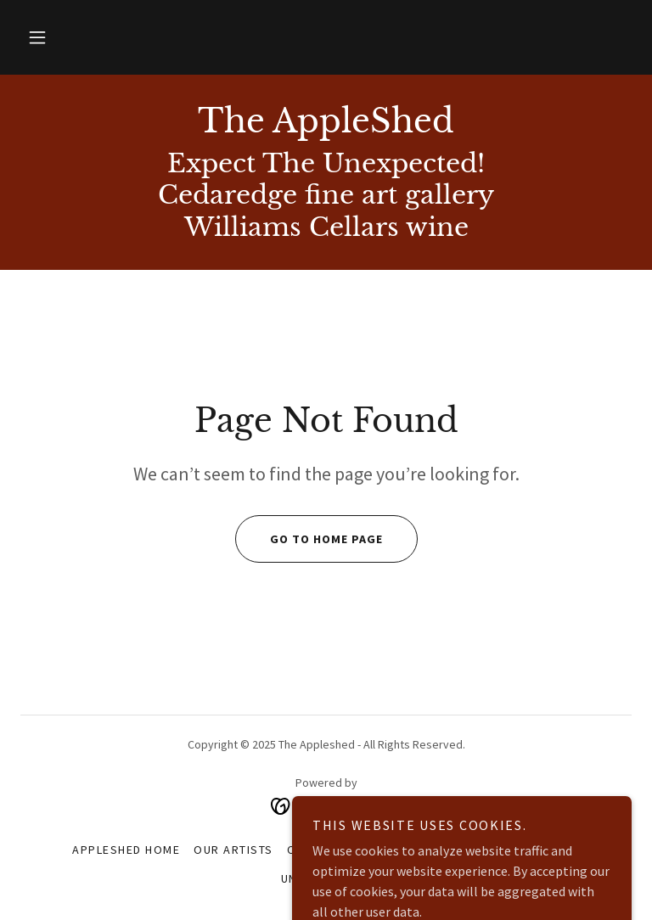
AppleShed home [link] (126, 849)
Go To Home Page (309, 539)
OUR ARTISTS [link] (233, 849)
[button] (37, 37)
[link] (326, 127)
